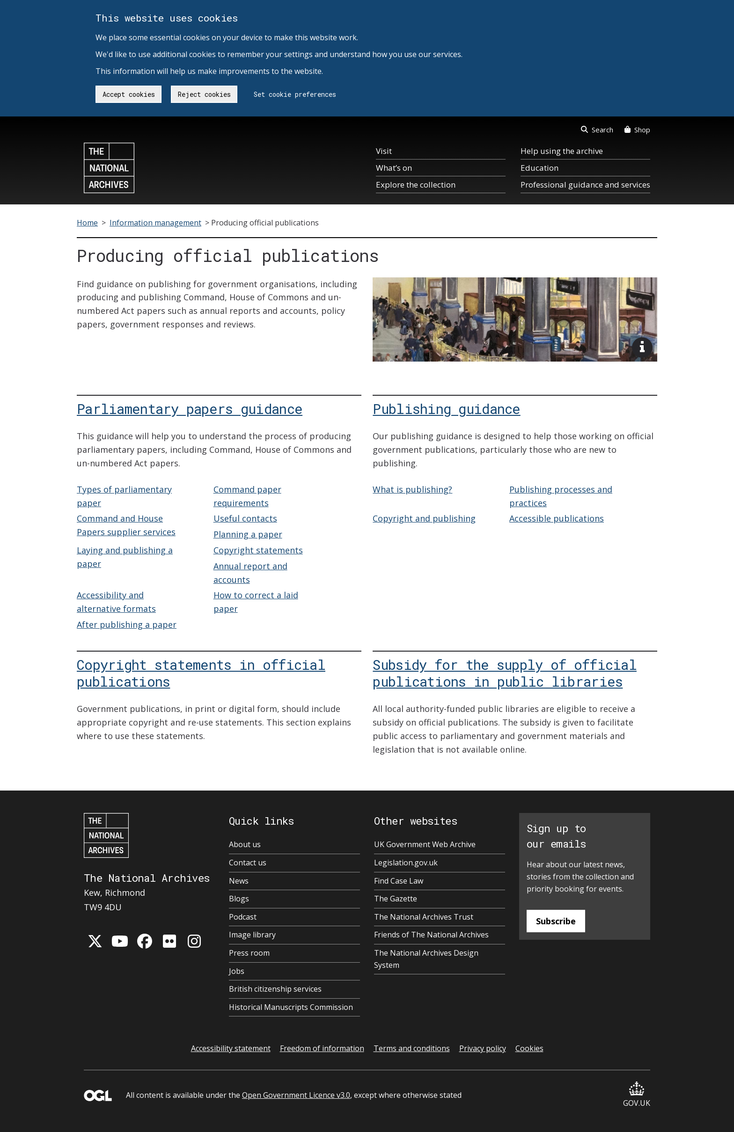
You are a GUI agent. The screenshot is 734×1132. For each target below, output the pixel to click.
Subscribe (556, 921)
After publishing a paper (126, 624)
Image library (252, 934)
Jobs (236, 971)
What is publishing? (412, 489)
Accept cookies (129, 94)
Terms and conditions (412, 1048)
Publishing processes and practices (560, 496)
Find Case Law (398, 881)
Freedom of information (322, 1048)
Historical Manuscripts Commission (291, 1007)
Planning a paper (247, 534)
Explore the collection (415, 184)
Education (539, 167)
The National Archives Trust (423, 917)
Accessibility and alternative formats (116, 601)
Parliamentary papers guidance (189, 408)
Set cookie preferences (295, 94)
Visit (384, 150)
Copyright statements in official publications (201, 673)
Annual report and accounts (250, 572)
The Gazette (395, 898)
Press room (249, 953)
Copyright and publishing (424, 518)
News (239, 881)
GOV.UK (636, 1094)
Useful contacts (245, 518)
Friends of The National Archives (431, 934)
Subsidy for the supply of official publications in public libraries (505, 673)
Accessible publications (556, 518)
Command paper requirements (247, 496)
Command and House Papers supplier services (126, 525)
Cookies (529, 1048)
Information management (155, 223)
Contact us (247, 862)
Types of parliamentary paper (124, 496)
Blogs (239, 898)
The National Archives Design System (426, 959)
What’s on (394, 167)
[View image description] (642, 347)
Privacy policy (482, 1048)
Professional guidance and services (585, 184)
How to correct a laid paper (255, 601)
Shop (637, 129)
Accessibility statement (231, 1048)
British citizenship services (275, 989)
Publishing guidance (446, 408)
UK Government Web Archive (425, 844)
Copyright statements (258, 550)
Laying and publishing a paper (125, 556)
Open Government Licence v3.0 (296, 1095)
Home (87, 223)
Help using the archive (562, 150)
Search (597, 129)
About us (245, 844)
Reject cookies (204, 94)
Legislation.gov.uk (406, 862)
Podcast (243, 917)
